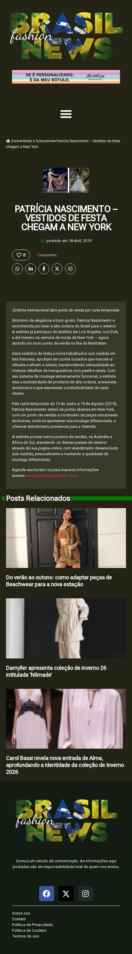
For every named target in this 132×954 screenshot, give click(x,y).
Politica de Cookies (29, 930)
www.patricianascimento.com (51, 475)
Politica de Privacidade (32, 924)
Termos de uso (25, 936)
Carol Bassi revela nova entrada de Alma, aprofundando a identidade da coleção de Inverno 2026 (65, 765)
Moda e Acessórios (38, 141)
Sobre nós (21, 913)
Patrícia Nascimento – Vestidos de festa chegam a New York (66, 218)
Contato (19, 919)
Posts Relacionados (38, 498)
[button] (66, 114)
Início (13, 141)
